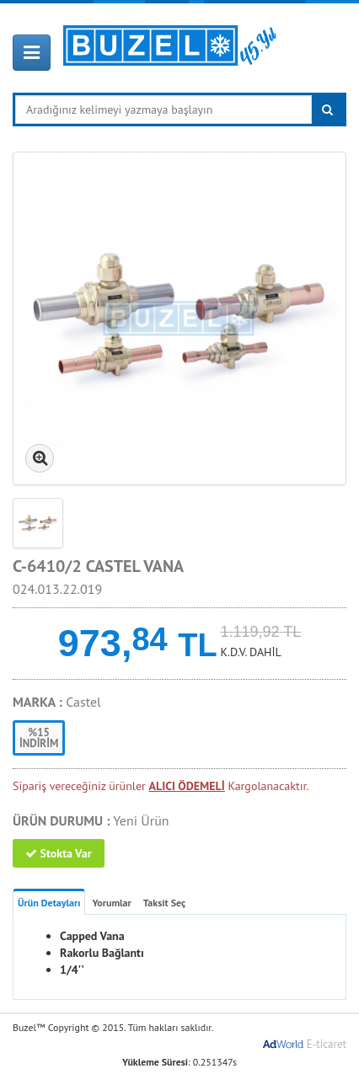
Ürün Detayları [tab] (49, 902)
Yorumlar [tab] (111, 902)
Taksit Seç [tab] (164, 902)
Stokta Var (58, 853)
